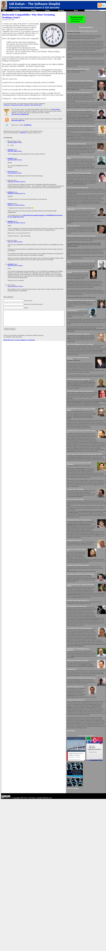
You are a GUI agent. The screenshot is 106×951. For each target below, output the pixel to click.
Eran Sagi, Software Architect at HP (82, 821)
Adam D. (10, 200)
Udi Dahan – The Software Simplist (34, 4)
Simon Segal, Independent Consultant (83, 167)
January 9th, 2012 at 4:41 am (15, 276)
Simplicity (26, 101)
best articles (56, 106)
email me (23, 129)
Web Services (37, 101)
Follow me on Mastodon (80, 939)
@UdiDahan (27, 121)
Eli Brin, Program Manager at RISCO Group (84, 219)
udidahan (10, 146)
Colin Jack (10, 168)
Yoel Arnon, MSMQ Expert (80, 263)
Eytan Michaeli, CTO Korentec (81, 635)
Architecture (6, 101)
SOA (31, 101)
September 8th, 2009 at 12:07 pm (16, 217)
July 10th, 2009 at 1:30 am (14, 169)
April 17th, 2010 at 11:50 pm (14, 257)
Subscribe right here (17, 116)
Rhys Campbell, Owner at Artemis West (83, 708)
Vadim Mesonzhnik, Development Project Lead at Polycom (88, 275)
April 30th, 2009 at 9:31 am (14, 156)
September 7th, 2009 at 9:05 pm (15, 201)
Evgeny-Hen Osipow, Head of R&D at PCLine (85, 703)
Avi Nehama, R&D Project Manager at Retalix (85, 662)
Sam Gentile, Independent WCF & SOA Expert (85, 76)
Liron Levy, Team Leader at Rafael (82, 585)
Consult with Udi (78, 858)
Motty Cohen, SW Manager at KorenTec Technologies (87, 398)
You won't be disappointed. (20, 110)
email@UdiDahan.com (44, 949)
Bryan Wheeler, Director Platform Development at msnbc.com (89, 31)
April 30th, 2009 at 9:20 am (14, 147)
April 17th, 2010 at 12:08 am (14, 236)
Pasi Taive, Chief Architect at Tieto (82, 808)
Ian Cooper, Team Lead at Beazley (82, 572)
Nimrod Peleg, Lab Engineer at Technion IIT (84, 774)
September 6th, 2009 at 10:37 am (16, 189)
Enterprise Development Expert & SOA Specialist (34, 7)
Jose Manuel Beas (78, 786)
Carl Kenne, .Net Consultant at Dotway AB (84, 645)
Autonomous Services (17, 101)
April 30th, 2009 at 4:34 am (14, 138)
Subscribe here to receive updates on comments (19, 333)
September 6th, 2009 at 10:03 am (16, 178)
